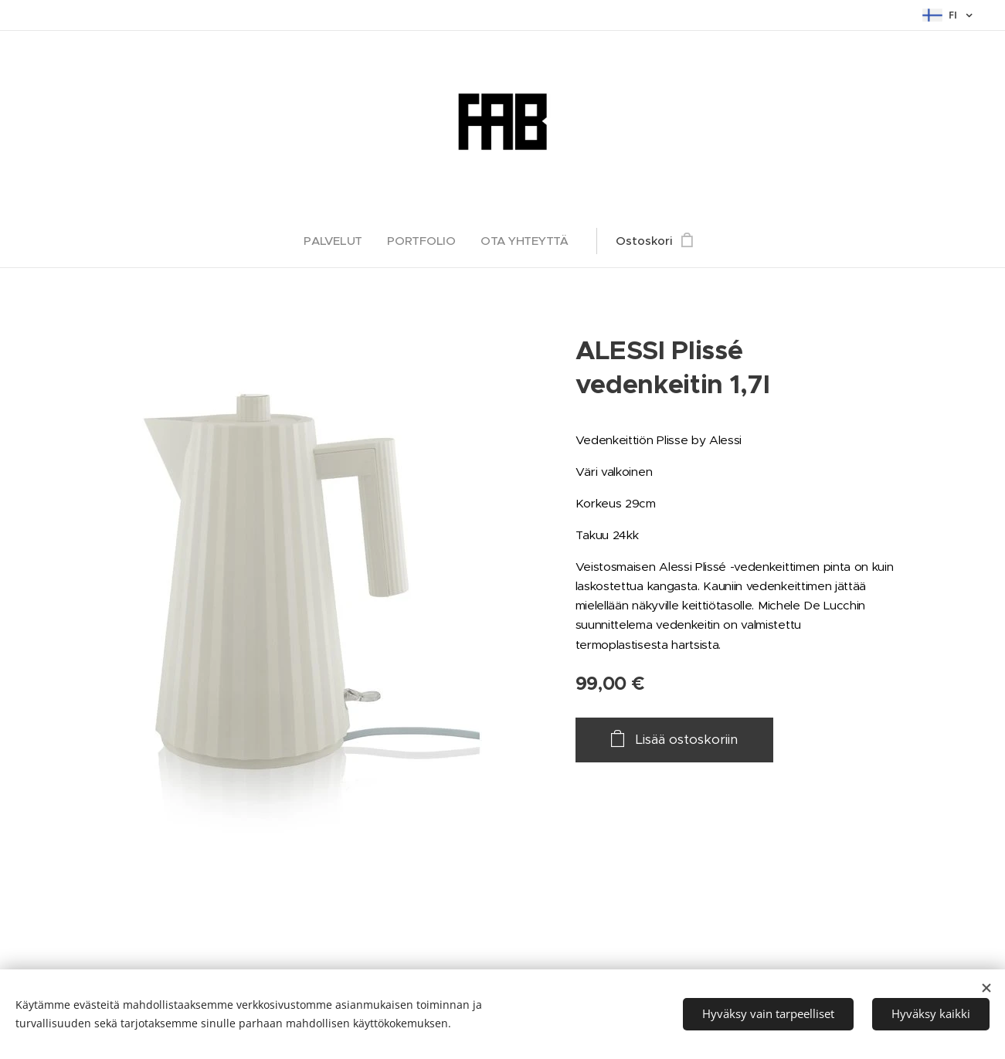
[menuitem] (337, 241)
